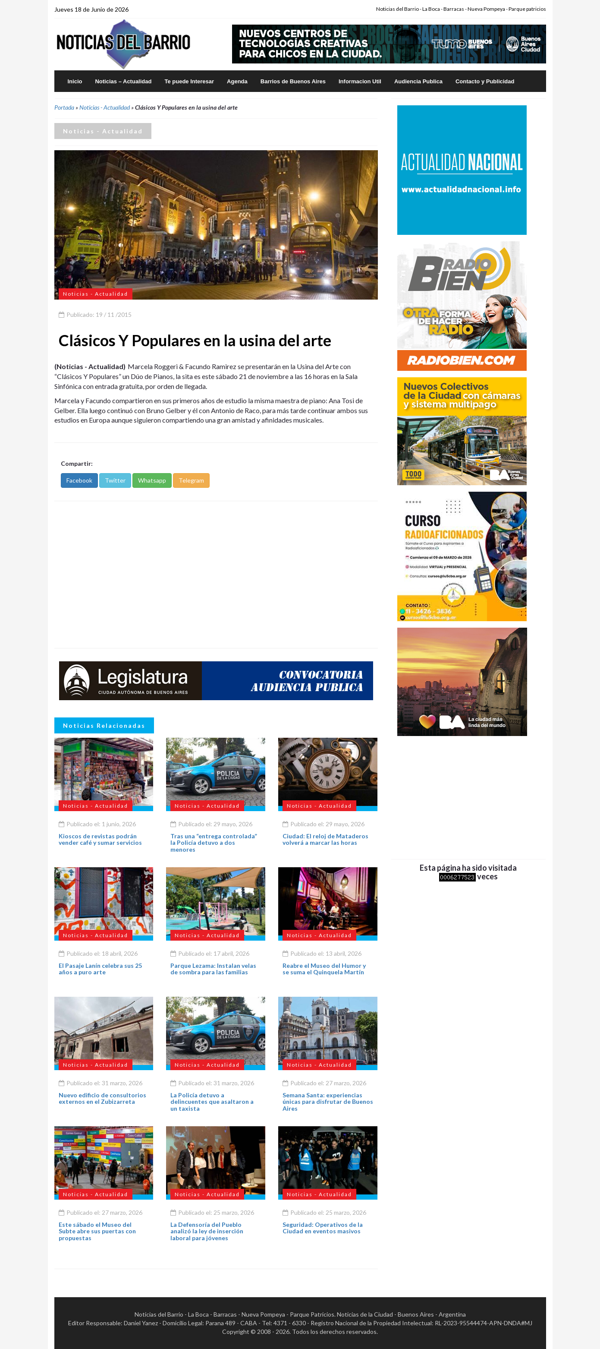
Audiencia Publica (418, 81)
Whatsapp (152, 480)
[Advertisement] (216, 574)
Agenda (237, 81)
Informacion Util (360, 81)
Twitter (115, 480)
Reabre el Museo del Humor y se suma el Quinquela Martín (324, 969)
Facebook (79, 480)
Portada (64, 107)
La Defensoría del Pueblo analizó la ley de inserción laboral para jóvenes (206, 1231)
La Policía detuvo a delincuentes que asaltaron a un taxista (212, 1101)
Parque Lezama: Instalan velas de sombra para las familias (213, 969)
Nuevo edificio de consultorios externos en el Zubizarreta (102, 1098)
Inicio (75, 81)
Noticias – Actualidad (123, 81)
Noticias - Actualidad (104, 107)
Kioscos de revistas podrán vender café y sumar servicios (100, 839)
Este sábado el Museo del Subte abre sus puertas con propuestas (97, 1231)
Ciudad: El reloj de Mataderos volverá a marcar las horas (325, 839)
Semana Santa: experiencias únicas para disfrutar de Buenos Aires (328, 1101)
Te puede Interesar (189, 81)
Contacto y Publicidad (485, 81)
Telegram (191, 480)
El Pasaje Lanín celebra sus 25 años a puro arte (100, 969)
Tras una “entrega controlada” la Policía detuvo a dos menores (213, 842)
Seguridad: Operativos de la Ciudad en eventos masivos (323, 1228)
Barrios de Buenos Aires (293, 81)
